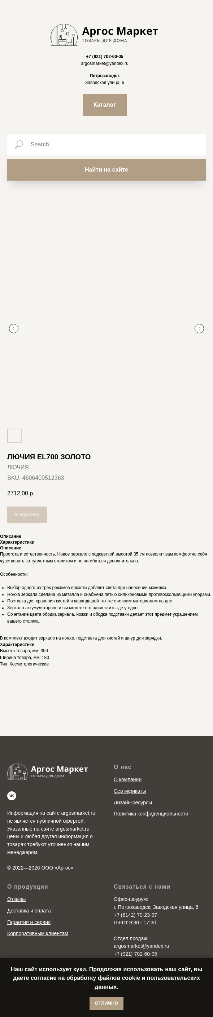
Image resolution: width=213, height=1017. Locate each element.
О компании (128, 779)
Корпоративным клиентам (37, 933)
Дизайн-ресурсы (133, 802)
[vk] (11, 795)
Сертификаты (130, 791)
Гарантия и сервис (29, 922)
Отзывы (16, 899)
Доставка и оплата (29, 911)
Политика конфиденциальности (151, 814)
